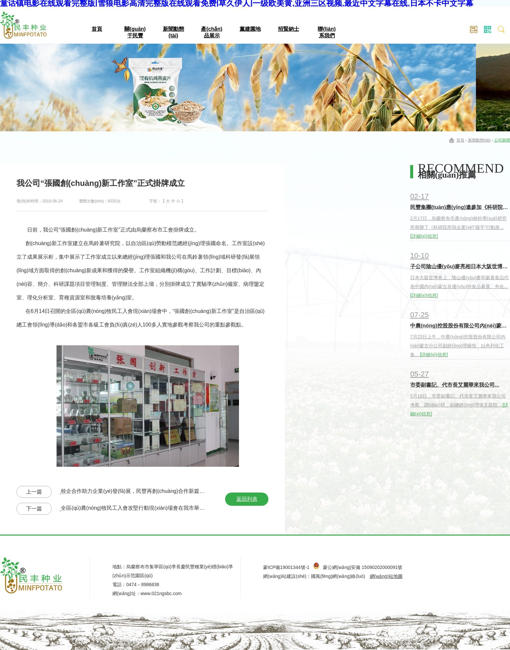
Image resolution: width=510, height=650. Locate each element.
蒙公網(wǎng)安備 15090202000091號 (362, 567)
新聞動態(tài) (479, 140)
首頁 (97, 29)
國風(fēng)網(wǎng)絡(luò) (338, 576)
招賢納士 (288, 29)
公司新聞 (502, 140)
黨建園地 (250, 29)
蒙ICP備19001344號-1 (286, 567)
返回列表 (246, 499)
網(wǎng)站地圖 (386, 576)
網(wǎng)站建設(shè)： (287, 576)
